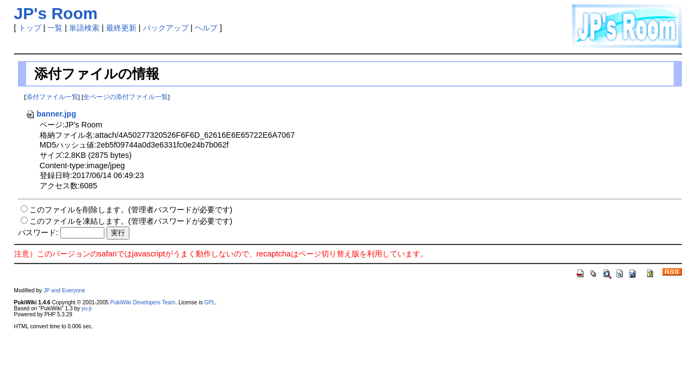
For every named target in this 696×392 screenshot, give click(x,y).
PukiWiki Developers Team (143, 302)
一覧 (55, 27)
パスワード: (38, 232)
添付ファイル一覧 (52, 97)
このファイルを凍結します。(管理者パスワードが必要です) (131, 221)
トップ (29, 27)
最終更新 (121, 27)
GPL (209, 302)
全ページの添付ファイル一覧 (125, 97)
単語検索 (84, 27)
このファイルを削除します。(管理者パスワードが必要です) (131, 209)
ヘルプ (206, 27)
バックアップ (166, 27)
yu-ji (86, 308)
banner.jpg (51, 113)
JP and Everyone (64, 290)
